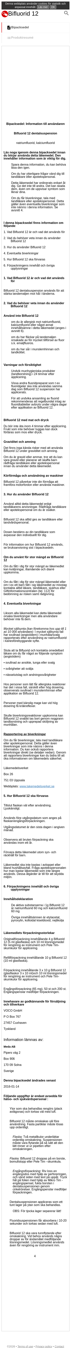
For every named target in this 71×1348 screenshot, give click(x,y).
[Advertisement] (35, 83)
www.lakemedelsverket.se (37, 786)
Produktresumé (20, 38)
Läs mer (43, 7)
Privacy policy (44, 1346)
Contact (59, 1346)
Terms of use (25, 1346)
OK (53, 7)
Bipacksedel (18, 27)
